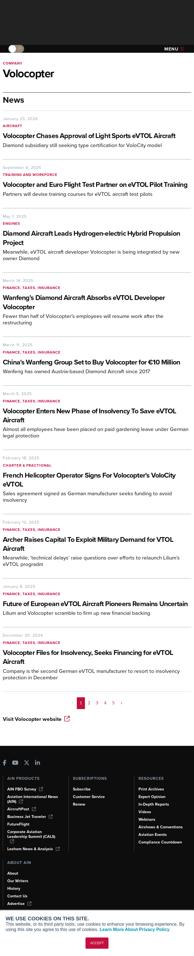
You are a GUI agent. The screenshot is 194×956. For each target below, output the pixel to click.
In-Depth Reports (153, 804)
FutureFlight (18, 824)
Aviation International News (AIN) (32, 799)
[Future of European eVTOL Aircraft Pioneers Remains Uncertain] (97, 604)
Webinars (146, 819)
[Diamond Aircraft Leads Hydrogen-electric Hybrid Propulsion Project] (97, 238)
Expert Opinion (151, 796)
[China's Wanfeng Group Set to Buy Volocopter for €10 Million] (97, 362)
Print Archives (151, 789)
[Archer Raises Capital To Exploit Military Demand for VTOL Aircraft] (97, 544)
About (12, 873)
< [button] (72, 703)
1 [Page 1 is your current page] (81, 703)
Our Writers (17, 881)
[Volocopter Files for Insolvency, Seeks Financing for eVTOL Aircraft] (97, 658)
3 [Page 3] (97, 703)
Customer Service (89, 796)
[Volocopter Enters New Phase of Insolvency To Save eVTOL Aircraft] (97, 416)
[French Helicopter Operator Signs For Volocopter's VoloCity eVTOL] (97, 480)
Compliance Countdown (160, 842)
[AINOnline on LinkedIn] (37, 763)
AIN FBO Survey (25, 789)
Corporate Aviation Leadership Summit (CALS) (31, 836)
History (13, 888)
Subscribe (82, 789)
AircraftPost (21, 809)
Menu (174, 49)
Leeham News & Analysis (33, 849)
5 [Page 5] (113, 703)
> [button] (121, 703)
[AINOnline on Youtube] (15, 763)
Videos (144, 812)
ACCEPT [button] (97, 943)
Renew (79, 804)
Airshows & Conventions (160, 827)
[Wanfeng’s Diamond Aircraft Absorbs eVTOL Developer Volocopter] (97, 303)
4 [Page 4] (105, 703)
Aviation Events (152, 834)
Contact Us (17, 896)
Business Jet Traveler (30, 816)
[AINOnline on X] (26, 763)
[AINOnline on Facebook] (4, 763)
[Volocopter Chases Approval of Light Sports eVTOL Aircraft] (97, 136)
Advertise (19, 903)
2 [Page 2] (89, 703)
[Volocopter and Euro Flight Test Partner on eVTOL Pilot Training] (97, 185)
